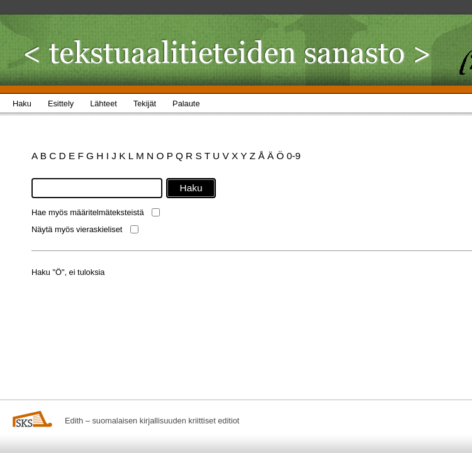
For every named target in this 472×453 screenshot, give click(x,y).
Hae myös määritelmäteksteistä (87, 212)
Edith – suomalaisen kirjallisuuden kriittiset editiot (152, 420)
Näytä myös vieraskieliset (76, 229)
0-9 (293, 155)
